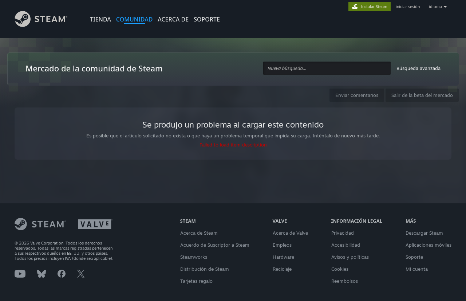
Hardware (283, 257)
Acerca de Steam (199, 233)
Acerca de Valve (290, 233)
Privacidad (342, 233)
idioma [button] (435, 6)
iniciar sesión (408, 6)
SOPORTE (207, 19)
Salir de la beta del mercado (422, 95)
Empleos (282, 245)
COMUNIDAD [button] (134, 19)
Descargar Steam (424, 233)
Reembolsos (344, 281)
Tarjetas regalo (196, 281)
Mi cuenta (417, 269)
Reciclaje (282, 269)
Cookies (339, 269)
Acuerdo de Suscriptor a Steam (214, 245)
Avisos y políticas (350, 257)
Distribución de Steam (204, 269)
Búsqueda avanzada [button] (418, 68)
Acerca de (173, 19)
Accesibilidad (345, 245)
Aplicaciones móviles (428, 245)
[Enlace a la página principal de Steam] (47, 20)
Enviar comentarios (356, 95)
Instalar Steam (374, 6)
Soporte (414, 257)
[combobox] (327, 68)
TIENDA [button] (100, 19)
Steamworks (193, 257)
